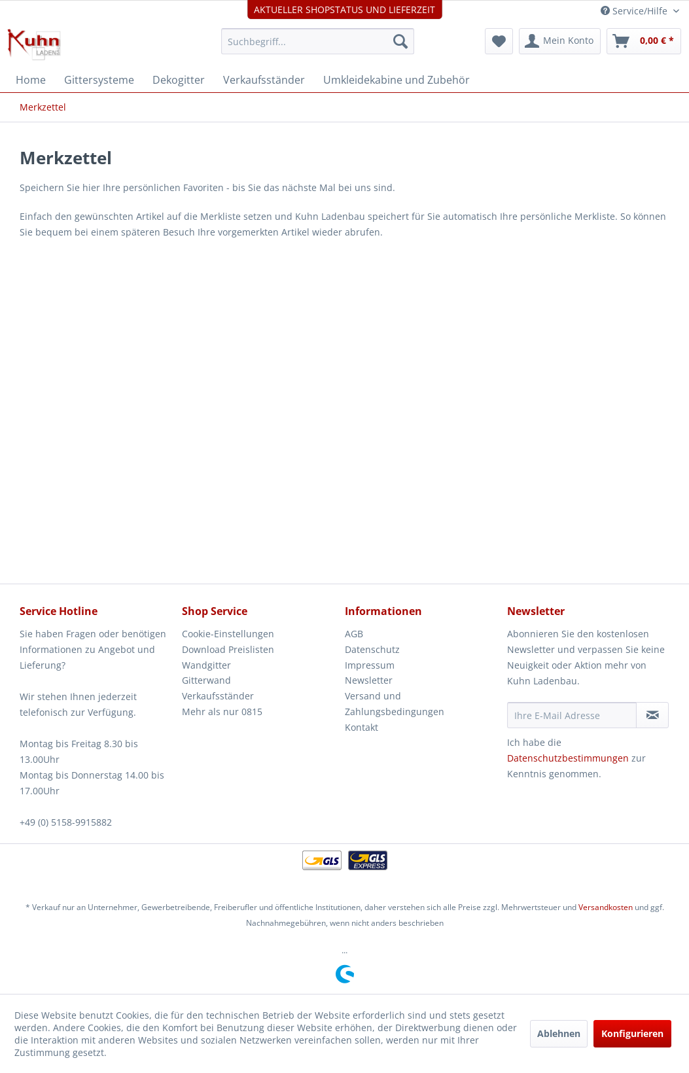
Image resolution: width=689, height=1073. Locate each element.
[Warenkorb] (644, 41)
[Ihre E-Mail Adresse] (572, 715)
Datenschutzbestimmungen (568, 758)
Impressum (370, 665)
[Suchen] (400, 41)
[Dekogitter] (178, 79)
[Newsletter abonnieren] (652, 715)
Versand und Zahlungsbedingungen (394, 704)
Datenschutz (372, 649)
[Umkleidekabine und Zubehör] (396, 79)
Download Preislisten (228, 649)
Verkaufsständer (218, 696)
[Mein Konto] (560, 41)
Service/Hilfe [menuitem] (635, 11)
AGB (354, 633)
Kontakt (361, 727)
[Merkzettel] (499, 41)
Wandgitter (206, 665)
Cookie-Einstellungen (228, 633)
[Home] (31, 79)
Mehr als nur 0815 (222, 711)
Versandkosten (605, 907)
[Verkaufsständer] (264, 79)
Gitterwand (206, 680)
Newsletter (369, 680)
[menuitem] (317, 41)
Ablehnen (558, 1033)
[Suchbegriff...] (317, 41)
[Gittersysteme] (99, 79)
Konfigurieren (632, 1033)
